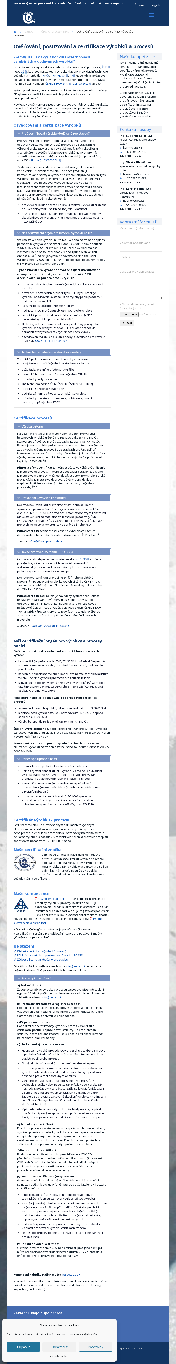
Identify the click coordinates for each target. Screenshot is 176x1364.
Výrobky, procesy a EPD (54, 31)
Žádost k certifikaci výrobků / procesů (41, 951)
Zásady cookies (59, 1356)
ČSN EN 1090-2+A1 (57, 84)
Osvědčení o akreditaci (53, 899)
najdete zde (70, 1274)
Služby (29, 31)
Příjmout (23, 1347)
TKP (43, 76)
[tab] (62, 133)
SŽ (22, 71)
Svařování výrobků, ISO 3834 (49, 626)
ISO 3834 (80, 559)
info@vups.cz (75, 966)
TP (71, 76)
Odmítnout (59, 1347)
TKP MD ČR (58, 76)
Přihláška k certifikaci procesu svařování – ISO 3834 (50, 955)
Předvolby (95, 1347)
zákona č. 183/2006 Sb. (43, 160)
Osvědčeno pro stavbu (50, 341)
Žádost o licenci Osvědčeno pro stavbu (42, 959)
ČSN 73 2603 (81, 84)
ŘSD (104, 67)
